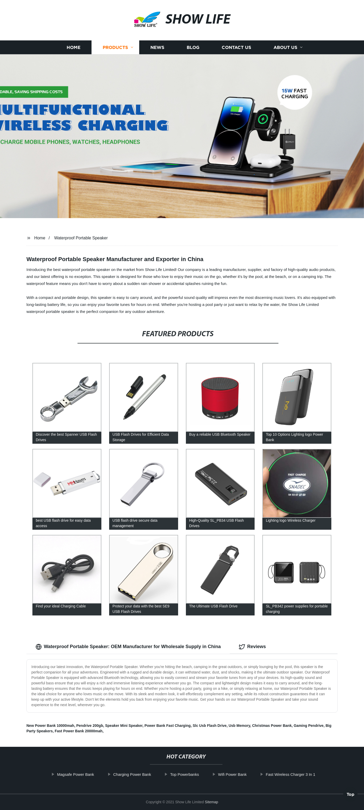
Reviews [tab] (252, 647)
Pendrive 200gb (89, 725)
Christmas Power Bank (272, 725)
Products (115, 54)
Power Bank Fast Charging (167, 725)
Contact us (236, 54)
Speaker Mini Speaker (123, 725)
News (157, 54)
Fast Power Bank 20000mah (78, 731)
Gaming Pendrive (309, 725)
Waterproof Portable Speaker (81, 238)
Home (73, 54)
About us (285, 54)
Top (350, 795)
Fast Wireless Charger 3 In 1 (301, 774)
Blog (193, 54)
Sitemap (211, 802)
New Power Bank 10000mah (50, 725)
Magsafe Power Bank (86, 774)
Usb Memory (239, 725)
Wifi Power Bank (243, 774)
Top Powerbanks (195, 774)
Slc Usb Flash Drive (210, 725)
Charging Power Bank (143, 774)
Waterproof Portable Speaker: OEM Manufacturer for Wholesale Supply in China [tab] (128, 647)
